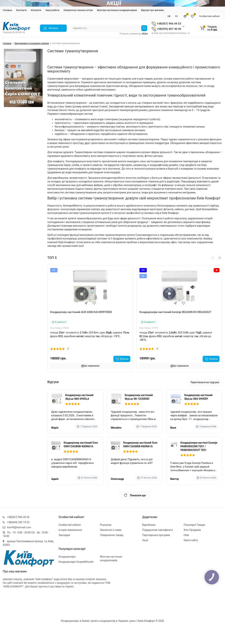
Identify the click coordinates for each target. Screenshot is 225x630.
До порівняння (90, 366)
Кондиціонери (67, 556)
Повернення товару (111, 535)
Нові (186, 535)
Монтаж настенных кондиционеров (117, 10)
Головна (7, 10)
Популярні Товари (194, 524)
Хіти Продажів (192, 529)
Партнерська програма (156, 535)
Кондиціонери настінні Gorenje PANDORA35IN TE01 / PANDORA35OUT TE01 (198, 446)
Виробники (148, 524)
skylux (145, 33)
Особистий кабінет (209, 16)
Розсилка (105, 524)
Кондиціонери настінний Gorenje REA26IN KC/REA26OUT (175, 312)
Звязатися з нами (110, 529)
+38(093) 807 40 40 (166, 29)
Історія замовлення (70, 529)
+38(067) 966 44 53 (166, 23)
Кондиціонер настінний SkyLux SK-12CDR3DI (139, 397)
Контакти (21, 10)
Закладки (64, 535)
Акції (145, 540)
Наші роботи (52, 10)
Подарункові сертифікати (157, 529)
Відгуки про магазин (152, 10)
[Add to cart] (121, 359)
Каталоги (36, 10)
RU (176, 16)
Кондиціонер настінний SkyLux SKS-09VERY (198, 397)
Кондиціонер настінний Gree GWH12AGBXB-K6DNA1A (81, 444)
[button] (212, 257)
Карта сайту (191, 540)
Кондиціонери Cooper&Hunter (76, 561)
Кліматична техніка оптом (78, 10)
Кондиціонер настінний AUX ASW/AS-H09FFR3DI (81, 312)
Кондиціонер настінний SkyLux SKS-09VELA (79, 397)
